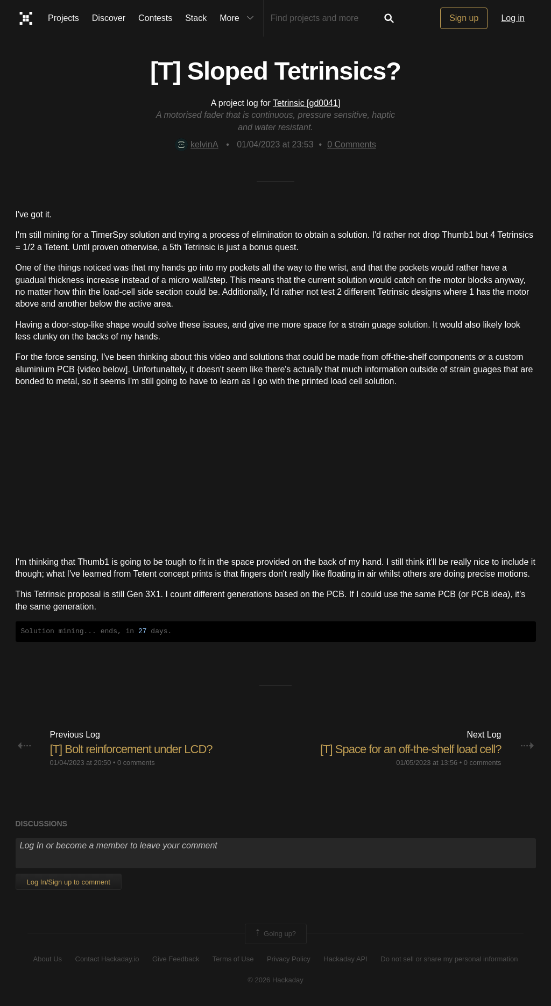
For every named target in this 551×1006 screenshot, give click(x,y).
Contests (155, 18)
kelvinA (196, 144)
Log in (513, 18)
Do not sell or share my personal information (449, 959)
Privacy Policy (288, 959)
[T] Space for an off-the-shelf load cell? (410, 749)
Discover (108, 18)
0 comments (136, 763)
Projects (63, 18)
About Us (47, 959)
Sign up (463, 18)
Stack (196, 18)
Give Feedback (175, 959)
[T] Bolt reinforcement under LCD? (131, 749)
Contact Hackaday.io (107, 959)
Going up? (274, 934)
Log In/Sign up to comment (68, 882)
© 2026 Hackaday (275, 980)
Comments (351, 144)
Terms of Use (233, 959)
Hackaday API (345, 959)
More (239, 18)
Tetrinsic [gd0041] (306, 103)
